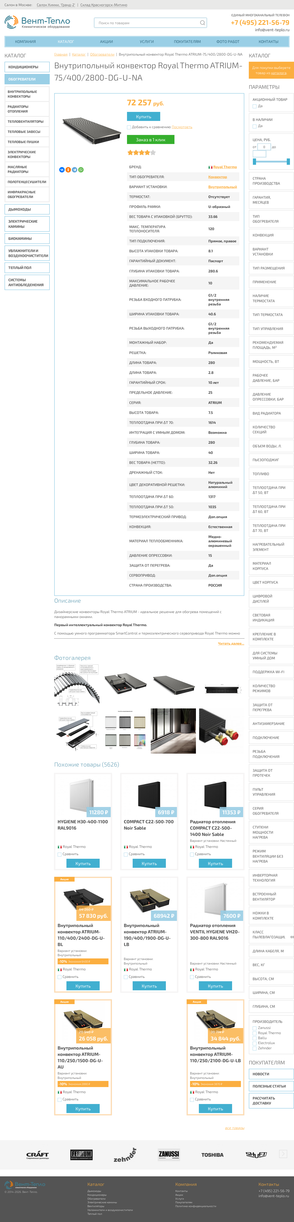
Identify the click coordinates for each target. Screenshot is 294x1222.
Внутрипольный (222, 186)
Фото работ (228, 41)
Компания (25, 41)
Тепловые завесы (24, 132)
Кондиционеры (23, 67)
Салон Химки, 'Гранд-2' (56, 4)
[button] (283, 1154)
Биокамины (20, 238)
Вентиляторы (95, 1206)
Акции (106, 41)
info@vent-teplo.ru (272, 29)
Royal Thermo (225, 167)
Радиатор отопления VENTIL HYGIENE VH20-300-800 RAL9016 (215, 931)
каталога (279, 73)
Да (260, 106)
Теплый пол (19, 267)
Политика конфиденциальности (195, 1206)
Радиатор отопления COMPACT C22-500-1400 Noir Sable (212, 828)
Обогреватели (21, 79)
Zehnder (265, 1048)
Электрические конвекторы (22, 154)
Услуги (147, 41)
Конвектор (217, 177)
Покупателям (187, 41)
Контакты (268, 41)
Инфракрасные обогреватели (22, 194)
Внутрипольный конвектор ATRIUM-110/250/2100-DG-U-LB (215, 1054)
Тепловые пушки (23, 142)
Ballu (262, 1038)
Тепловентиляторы (26, 121)
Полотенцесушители (27, 182)
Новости (261, 1074)
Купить (143, 116)
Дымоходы (19, 209)
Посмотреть (182, 127)
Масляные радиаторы (18, 169)
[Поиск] (202, 23)
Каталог (66, 41)
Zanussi (264, 1027)
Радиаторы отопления (18, 108)
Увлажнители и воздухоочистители (28, 253)
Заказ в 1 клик (150, 139)
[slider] (254, 161)
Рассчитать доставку (264, 1100)
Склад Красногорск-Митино (103, 4)
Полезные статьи (269, 1086)
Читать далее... (231, 643)
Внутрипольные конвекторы (22, 94)
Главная (61, 54)
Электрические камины (23, 223)
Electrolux (266, 1042)
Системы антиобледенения (26, 282)
